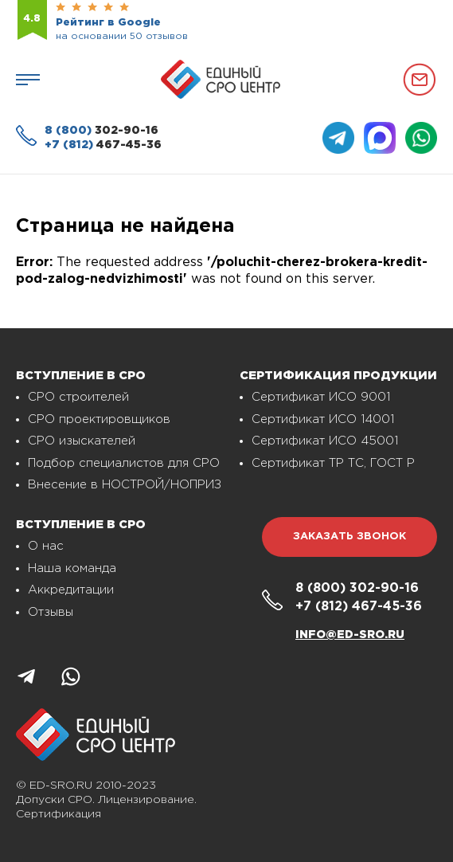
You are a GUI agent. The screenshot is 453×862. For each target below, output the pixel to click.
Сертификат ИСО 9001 (321, 397)
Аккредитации (71, 590)
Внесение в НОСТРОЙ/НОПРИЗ (124, 485)
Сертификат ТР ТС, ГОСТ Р (333, 463)
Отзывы (50, 612)
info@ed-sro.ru (349, 635)
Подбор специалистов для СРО (124, 463)
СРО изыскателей (81, 441)
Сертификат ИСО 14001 (323, 419)
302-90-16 (101, 130)
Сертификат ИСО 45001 (325, 441)
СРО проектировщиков (99, 419)
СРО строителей (78, 397)
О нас (46, 546)
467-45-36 (103, 145)
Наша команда (72, 568)
